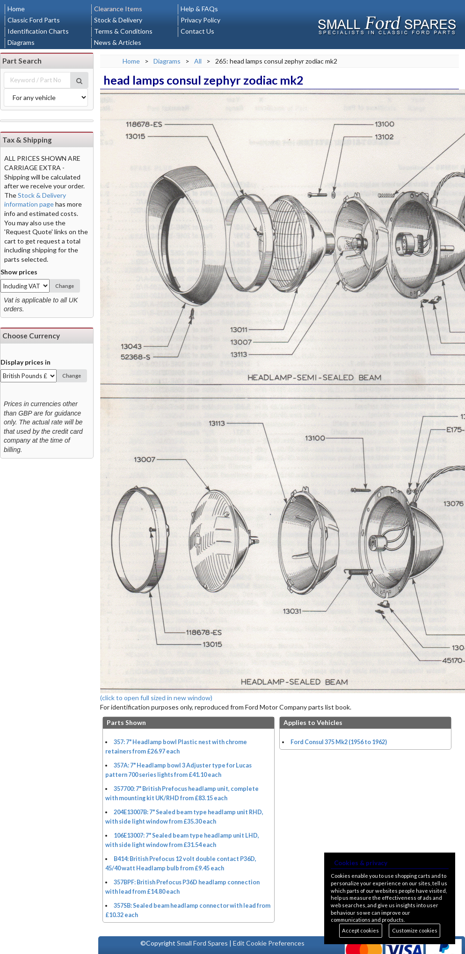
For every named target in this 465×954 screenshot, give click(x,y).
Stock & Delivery (118, 20)
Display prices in (25, 362)
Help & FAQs (199, 9)
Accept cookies (360, 930)
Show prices (18, 272)
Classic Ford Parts (33, 20)
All (198, 61)
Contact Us (197, 31)
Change (64, 286)
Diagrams (21, 42)
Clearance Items (118, 9)
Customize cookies (414, 930)
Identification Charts (38, 31)
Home (16, 9)
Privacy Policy (200, 20)
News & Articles (117, 42)
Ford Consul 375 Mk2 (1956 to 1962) (339, 742)
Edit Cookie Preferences (269, 943)
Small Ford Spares (202, 943)
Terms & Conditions (123, 31)
